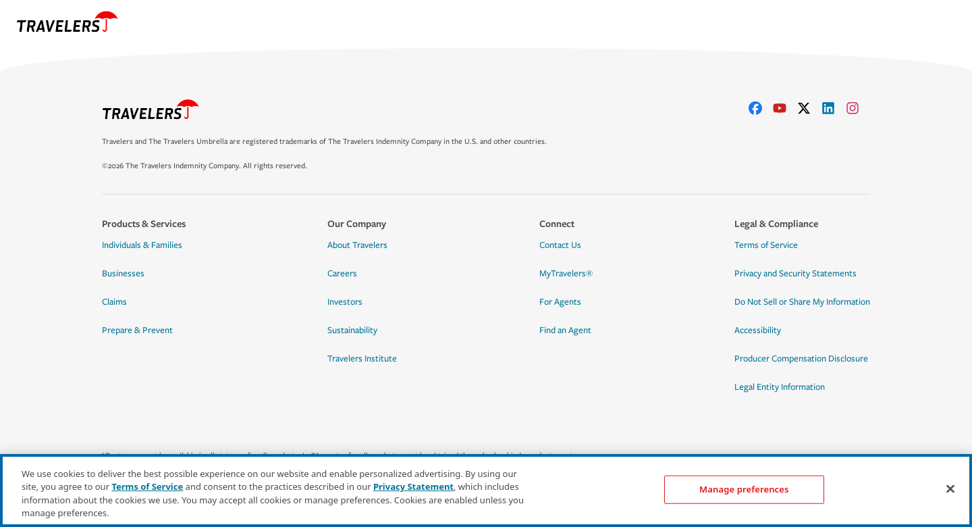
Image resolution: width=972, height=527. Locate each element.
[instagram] (858, 108)
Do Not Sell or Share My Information (802, 302)
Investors (344, 302)
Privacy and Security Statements (795, 273)
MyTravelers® (566, 273)
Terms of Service (766, 245)
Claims (114, 302)
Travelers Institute (362, 358)
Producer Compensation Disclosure (801, 358)
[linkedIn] (833, 108)
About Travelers (357, 245)
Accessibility (757, 330)
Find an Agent (565, 330)
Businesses (123, 273)
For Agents (560, 302)
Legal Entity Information (779, 387)
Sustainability (352, 330)
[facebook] (761, 108)
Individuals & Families (142, 245)
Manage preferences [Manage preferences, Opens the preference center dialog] (743, 489)
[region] (486, 490)
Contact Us (560, 245)
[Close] (950, 488)
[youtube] (785, 108)
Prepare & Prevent (137, 330)
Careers (342, 273)
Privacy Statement (413, 486)
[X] (809, 108)
